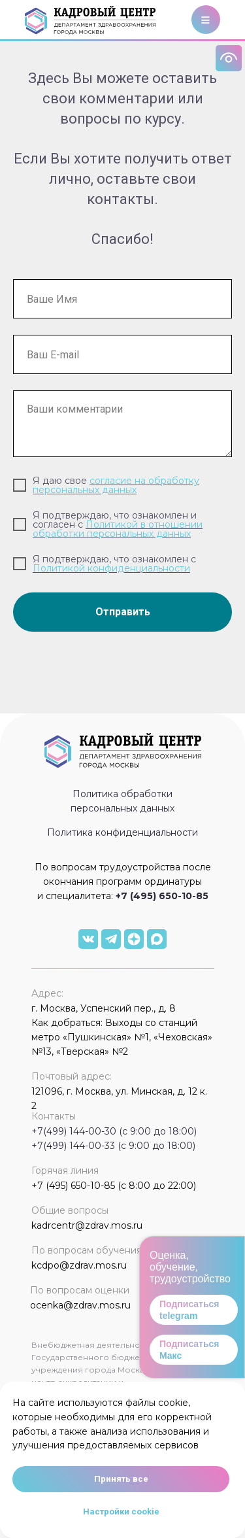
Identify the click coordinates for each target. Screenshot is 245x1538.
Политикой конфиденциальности (111, 568)
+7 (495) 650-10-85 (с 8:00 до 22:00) (113, 1185)
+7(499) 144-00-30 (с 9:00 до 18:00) (114, 1131)
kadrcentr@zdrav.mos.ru (86, 1225)
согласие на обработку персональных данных (116, 485)
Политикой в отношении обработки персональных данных (118, 529)
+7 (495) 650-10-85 (162, 896)
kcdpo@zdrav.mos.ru (79, 1265)
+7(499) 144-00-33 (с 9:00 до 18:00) (113, 1146)
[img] (88, 939)
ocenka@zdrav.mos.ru (80, 1305)
